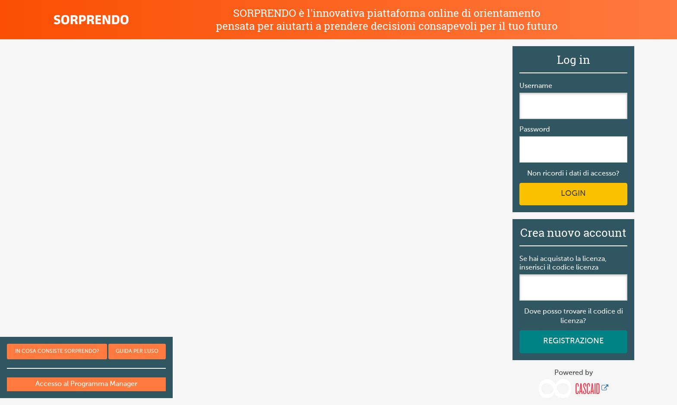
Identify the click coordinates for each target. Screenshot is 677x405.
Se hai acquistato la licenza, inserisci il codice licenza (563, 263)
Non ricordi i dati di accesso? (573, 173)
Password (534, 129)
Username (535, 86)
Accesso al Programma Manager (86, 384)
